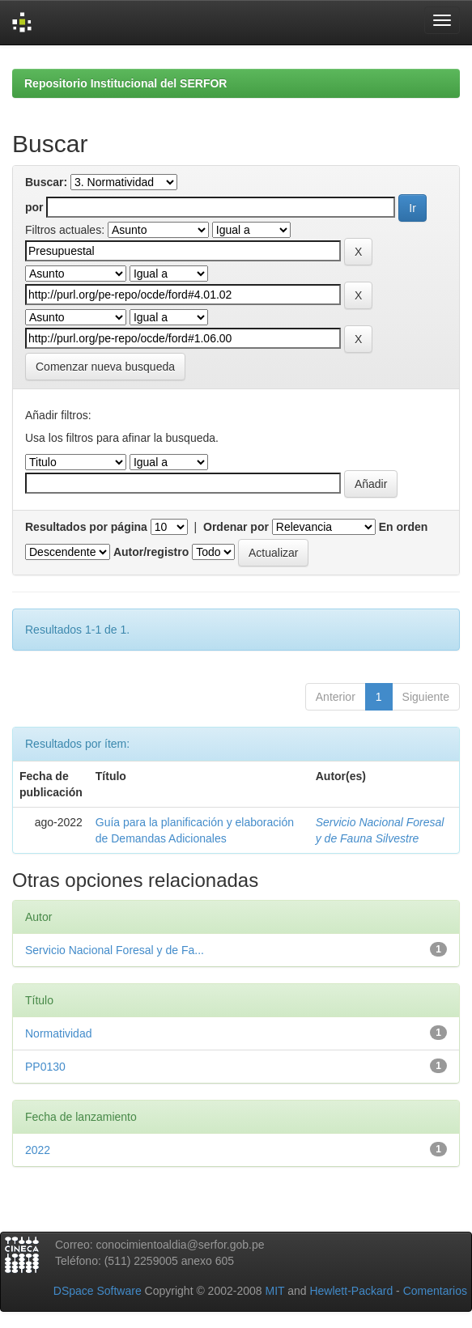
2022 (37, 1149)
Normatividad (58, 1033)
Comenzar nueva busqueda (105, 366)
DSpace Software (97, 1290)
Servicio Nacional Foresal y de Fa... (114, 950)
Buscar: (46, 182)
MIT (274, 1290)
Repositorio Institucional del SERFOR (125, 83)
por (34, 207)
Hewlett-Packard (351, 1290)
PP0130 (45, 1066)
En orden (403, 526)
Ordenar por (236, 526)
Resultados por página (86, 526)
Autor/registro (151, 551)
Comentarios (435, 1290)
